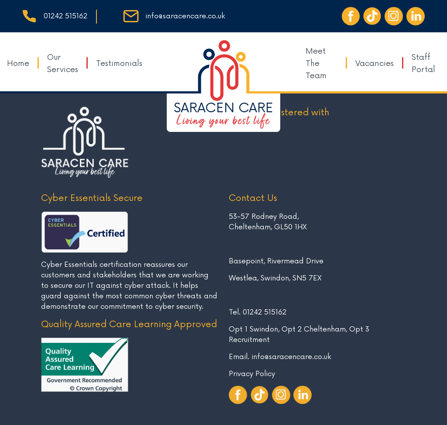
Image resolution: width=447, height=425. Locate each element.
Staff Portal (423, 63)
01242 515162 (65, 16)
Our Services (62, 63)
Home (18, 63)
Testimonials (119, 63)
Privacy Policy (252, 374)
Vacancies (374, 63)
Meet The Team (316, 63)
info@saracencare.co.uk (185, 16)
